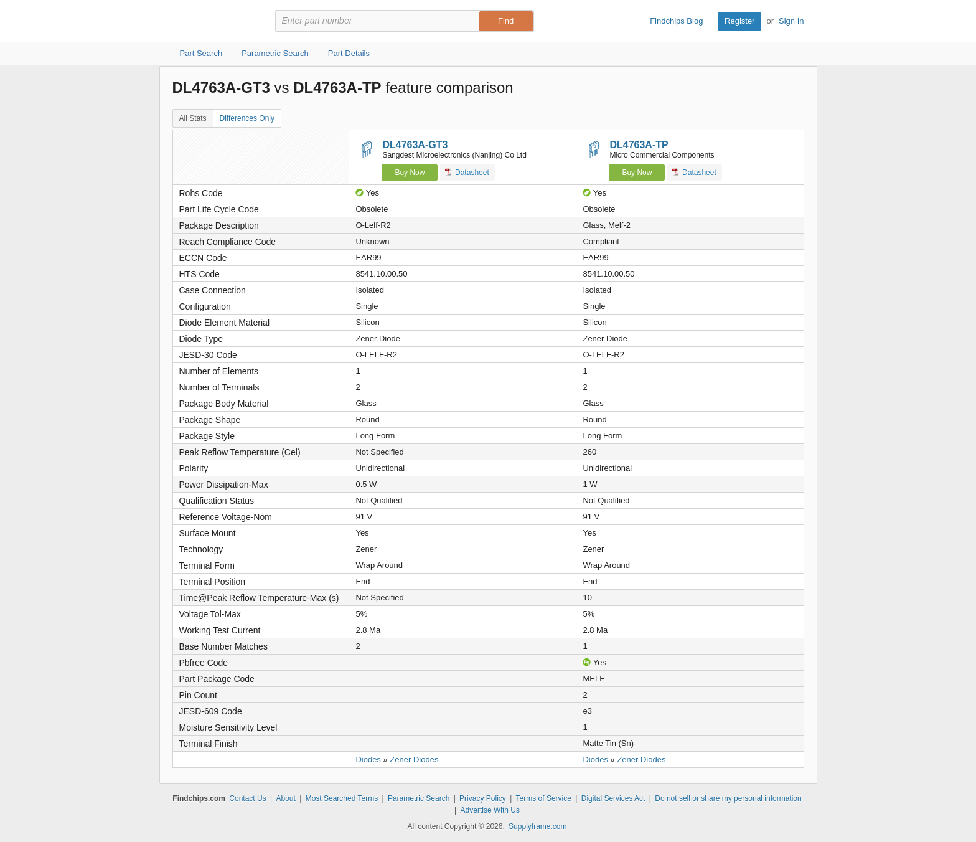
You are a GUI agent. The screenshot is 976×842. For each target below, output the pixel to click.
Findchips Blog (676, 21)
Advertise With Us (490, 810)
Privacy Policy (482, 798)
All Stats (193, 118)
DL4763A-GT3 (415, 145)
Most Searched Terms (342, 798)
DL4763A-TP (638, 145)
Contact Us (247, 798)
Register (739, 21)
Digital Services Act (613, 798)
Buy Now (410, 172)
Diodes (367, 759)
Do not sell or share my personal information (728, 798)
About (285, 798)
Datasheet (467, 172)
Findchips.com (212, 21)
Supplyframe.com (537, 826)
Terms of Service (543, 798)
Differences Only (247, 118)
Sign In (791, 21)
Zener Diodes (414, 759)
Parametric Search (418, 798)
